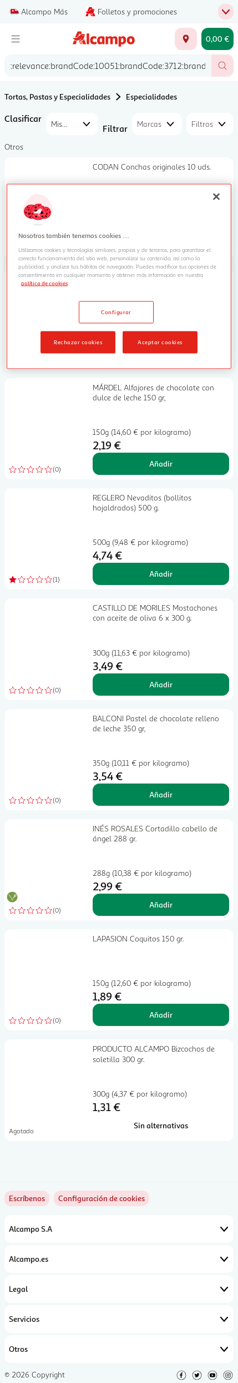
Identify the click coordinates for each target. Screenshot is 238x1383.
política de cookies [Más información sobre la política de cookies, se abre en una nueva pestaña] (44, 282)
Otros (119, 1349)
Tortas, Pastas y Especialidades (57, 96)
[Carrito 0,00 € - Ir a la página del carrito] (217, 39)
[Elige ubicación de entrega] (186, 39)
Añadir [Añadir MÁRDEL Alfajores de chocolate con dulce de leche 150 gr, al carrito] (161, 463)
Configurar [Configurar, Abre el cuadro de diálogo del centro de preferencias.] (116, 311)
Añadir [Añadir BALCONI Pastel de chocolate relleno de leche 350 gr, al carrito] (161, 794)
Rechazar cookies (78, 341)
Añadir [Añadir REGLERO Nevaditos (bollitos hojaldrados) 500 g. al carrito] (161, 573)
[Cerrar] (216, 197)
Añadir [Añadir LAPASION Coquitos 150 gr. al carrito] (161, 1014)
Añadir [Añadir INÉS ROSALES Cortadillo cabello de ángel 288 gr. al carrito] (161, 904)
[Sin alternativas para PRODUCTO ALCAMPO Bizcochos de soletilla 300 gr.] (161, 1125)
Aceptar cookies (160, 341)
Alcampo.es (119, 1259)
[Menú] (15, 39)
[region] (119, 277)
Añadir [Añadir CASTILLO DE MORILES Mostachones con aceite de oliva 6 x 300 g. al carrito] (161, 684)
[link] (101, 1198)
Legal (119, 1289)
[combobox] (107, 65)
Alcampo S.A (119, 1229)
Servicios (119, 1319)
